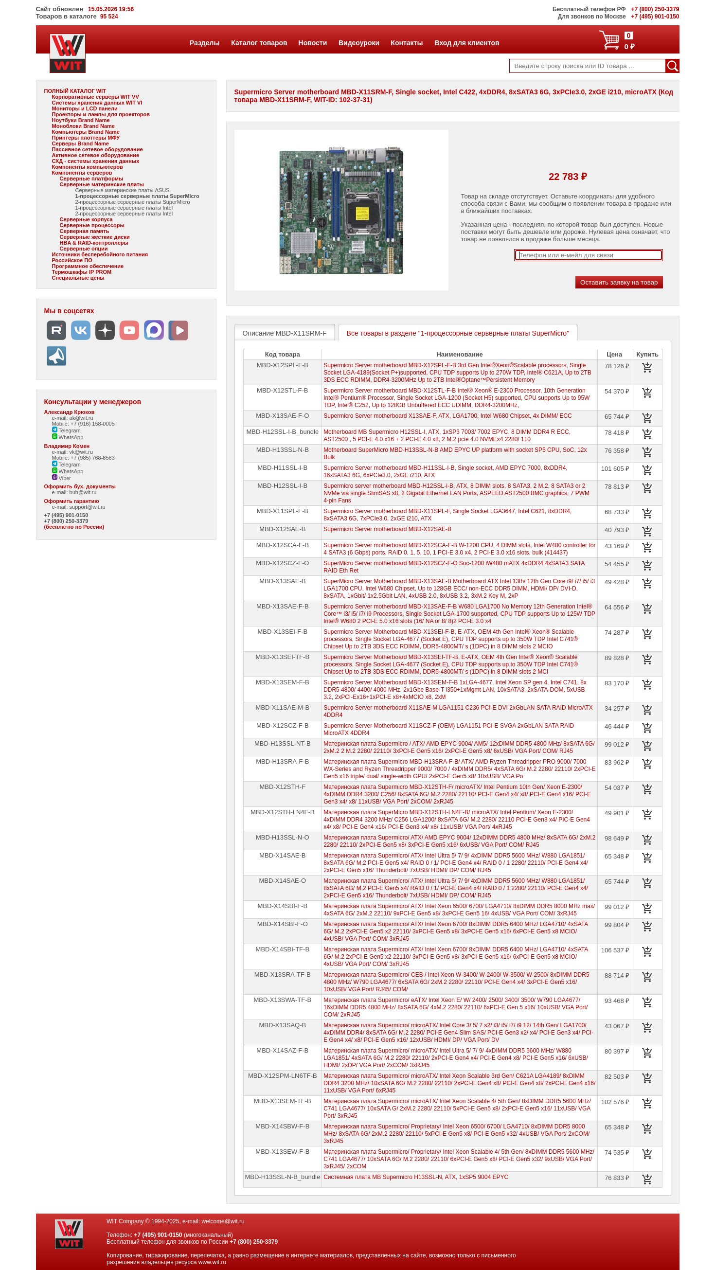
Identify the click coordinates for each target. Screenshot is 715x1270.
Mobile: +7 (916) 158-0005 (83, 424)
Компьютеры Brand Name (86, 132)
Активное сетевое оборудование (96, 155)
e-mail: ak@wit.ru (72, 418)
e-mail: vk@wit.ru (72, 452)
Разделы (204, 43)
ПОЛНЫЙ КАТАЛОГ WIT (75, 91)
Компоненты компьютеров (87, 167)
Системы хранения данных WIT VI (97, 103)
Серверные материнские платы (102, 184)
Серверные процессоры (92, 225)
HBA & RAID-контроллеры (94, 243)
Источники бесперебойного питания (100, 254)
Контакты (406, 43)
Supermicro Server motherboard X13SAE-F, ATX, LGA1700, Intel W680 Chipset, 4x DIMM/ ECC (447, 415)
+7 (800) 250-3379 (66, 521)
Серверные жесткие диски (95, 237)
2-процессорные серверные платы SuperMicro (132, 202)
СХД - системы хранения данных (96, 161)
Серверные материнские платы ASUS (122, 190)
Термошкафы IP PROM (82, 272)
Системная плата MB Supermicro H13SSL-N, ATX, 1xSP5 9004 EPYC (415, 1177)
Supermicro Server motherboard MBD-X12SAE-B (387, 529)
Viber (62, 478)
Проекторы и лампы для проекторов (101, 114)
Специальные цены (78, 278)
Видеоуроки (359, 43)
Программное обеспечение (88, 266)
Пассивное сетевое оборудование (97, 149)
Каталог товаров (258, 43)
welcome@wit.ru (222, 1221)
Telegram (66, 430)
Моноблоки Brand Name (83, 126)
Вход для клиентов (467, 43)
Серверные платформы (92, 178)
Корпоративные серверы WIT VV (95, 97)
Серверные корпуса (86, 219)
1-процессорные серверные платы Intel (124, 208)
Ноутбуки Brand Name (81, 120)
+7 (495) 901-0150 (66, 515)
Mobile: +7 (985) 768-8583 (83, 458)
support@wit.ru (88, 507)
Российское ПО (72, 260)
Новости (313, 43)
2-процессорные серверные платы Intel (124, 213)
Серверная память (84, 231)
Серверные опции (84, 248)
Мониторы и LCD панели (85, 108)
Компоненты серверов (82, 173)
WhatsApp (68, 437)
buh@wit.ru (83, 492)
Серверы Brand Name (80, 143)
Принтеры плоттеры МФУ (86, 138)
